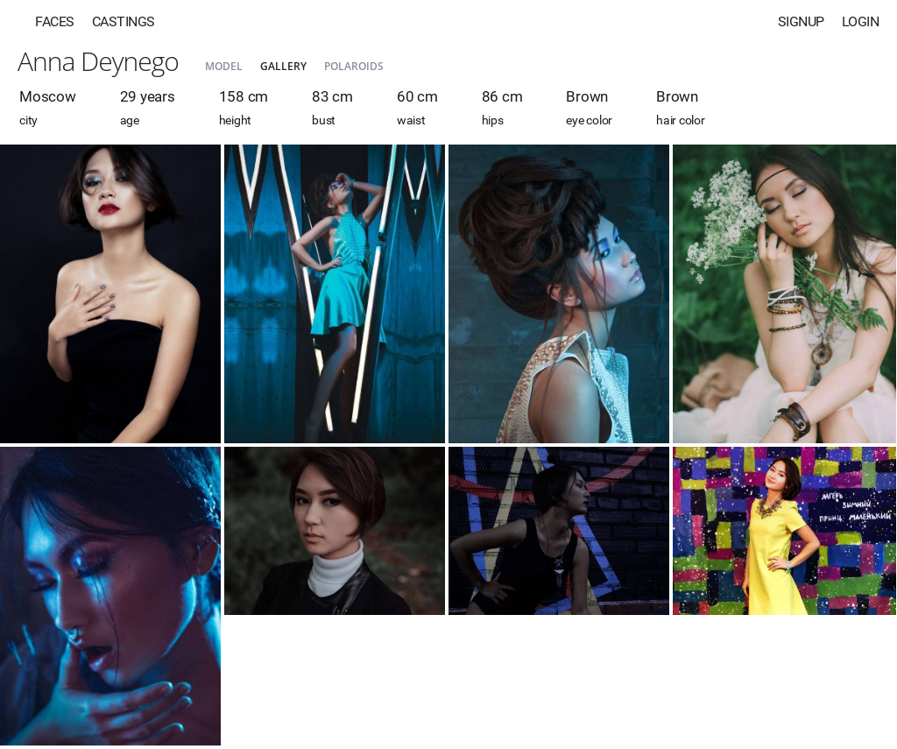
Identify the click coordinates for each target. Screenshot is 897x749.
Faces (54, 21)
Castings (123, 21)
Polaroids (354, 66)
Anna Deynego (98, 61)
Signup (801, 21)
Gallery (283, 66)
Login (860, 21)
